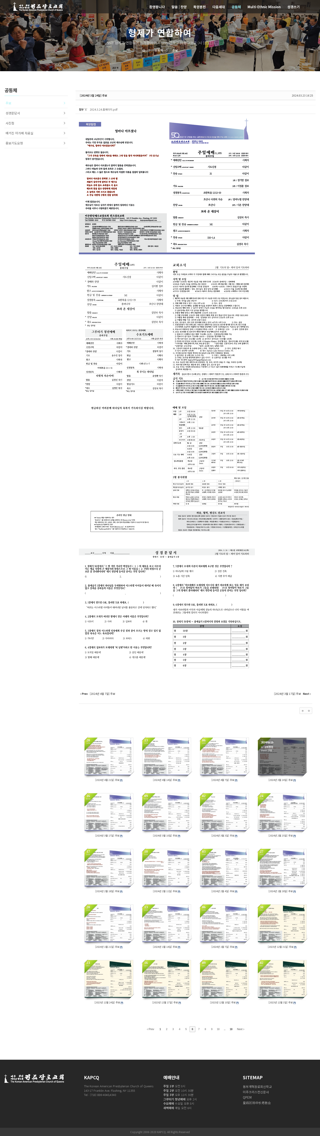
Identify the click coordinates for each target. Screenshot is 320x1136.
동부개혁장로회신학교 (257, 1086)
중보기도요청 (14, 143)
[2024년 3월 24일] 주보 (93, 95)
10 (218, 1029)
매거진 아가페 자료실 (19, 133)
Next (240, 1029)
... (224, 1029)
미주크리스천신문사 (256, 1092)
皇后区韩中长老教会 (257, 1102)
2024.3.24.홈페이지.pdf (104, 109)
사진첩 (10, 123)
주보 (172, 50)
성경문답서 (13, 113)
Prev (150, 1029)
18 (231, 1029)
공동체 (156, 50)
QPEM (247, 1097)
